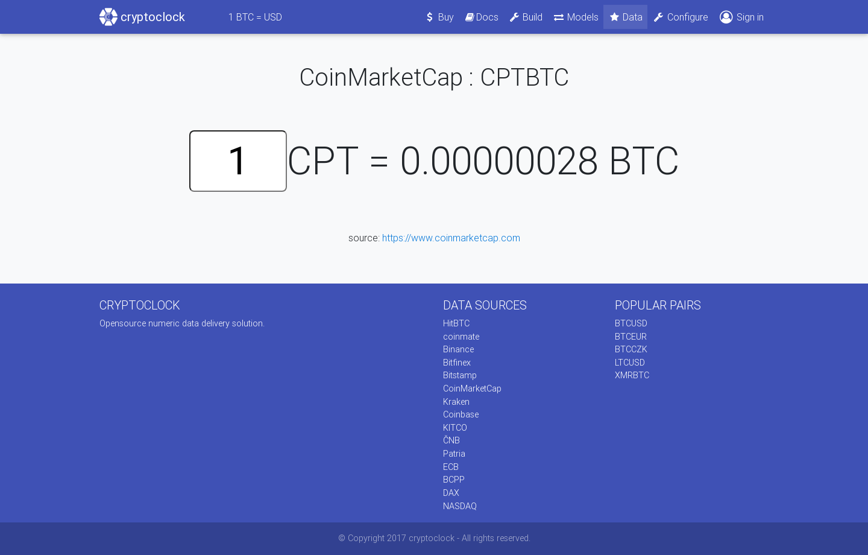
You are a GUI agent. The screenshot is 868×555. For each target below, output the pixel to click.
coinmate (461, 336)
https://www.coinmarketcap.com (451, 238)
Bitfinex (457, 362)
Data (625, 17)
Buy (439, 17)
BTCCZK (631, 349)
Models (575, 17)
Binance (458, 349)
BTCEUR (631, 336)
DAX (451, 492)
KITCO (455, 427)
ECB (451, 466)
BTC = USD (255, 17)
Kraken (456, 401)
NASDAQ (460, 506)
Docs (481, 17)
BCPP (454, 479)
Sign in (741, 17)
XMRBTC (632, 375)
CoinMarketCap (472, 388)
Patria (454, 453)
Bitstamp (460, 375)
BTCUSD (631, 323)
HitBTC (456, 323)
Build (525, 17)
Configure (680, 17)
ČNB (451, 440)
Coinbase (461, 414)
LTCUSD (630, 362)
